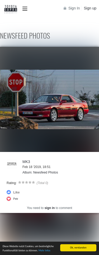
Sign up (90, 8)
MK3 (26, 162)
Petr (15, 198)
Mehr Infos (44, 250)
